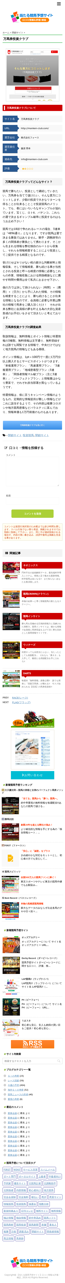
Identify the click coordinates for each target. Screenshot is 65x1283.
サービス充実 (30, 1169)
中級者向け (55, 1176)
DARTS (27, 673)
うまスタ (26, 1020)
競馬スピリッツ (12, 871)
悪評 (43, 1197)
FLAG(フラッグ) (21, 702)
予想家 (7, 1183)
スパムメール (47, 1169)
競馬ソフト (50, 1217)
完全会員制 (10, 1197)
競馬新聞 (33, 1224)
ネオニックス (30, 565)
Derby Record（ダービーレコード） (40, 958)
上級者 (42, 1176)
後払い (34, 1197)
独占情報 (8, 1217)
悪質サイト (55, 1197)
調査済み (24, 1231)
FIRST (7, 1169)
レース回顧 (13, 1080)
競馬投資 (21, 1224)
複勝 (6, 1231)
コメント (11, 455)
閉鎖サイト (15, 435)
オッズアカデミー (31, 937)
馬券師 (20, 1238)
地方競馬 (49, 1190)
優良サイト (20, 1183)
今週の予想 (13, 1085)
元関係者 (8, 1190)
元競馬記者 (35, 1183)
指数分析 (44, 1204)
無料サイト (42, 1210)
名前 (8, 495)
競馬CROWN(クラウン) (36, 593)
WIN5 (17, 1169)
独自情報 (21, 1217)
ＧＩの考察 (13, 1075)
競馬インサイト (31, 616)
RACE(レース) (20, 697)
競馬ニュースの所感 (18, 1094)
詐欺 (13, 1231)
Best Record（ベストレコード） (21, 898)
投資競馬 (28, 435)
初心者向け (35, 1190)
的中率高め (35, 1217)
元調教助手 (50, 1183)
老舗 (43, 1224)
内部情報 (21, 1190)
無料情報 (56, 1210)
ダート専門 (10, 1176)
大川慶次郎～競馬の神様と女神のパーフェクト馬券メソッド (32, 791)
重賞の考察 (13, 1099)
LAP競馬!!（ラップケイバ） (36, 979)
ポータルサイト (27, 1176)
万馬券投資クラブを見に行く (32, 425)
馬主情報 (8, 1238)
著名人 (53, 1224)
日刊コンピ (27, 1210)
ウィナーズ (29, 644)
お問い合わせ (32, 775)
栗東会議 (12, 1113)
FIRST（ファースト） (16, 845)
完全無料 (23, 1197)
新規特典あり (11, 1210)
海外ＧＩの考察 (16, 1089)
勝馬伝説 (9, 819)
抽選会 (32, 1204)
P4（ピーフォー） (31, 999)
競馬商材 (8, 1224)
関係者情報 (53, 1231)
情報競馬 (8, 1204)
